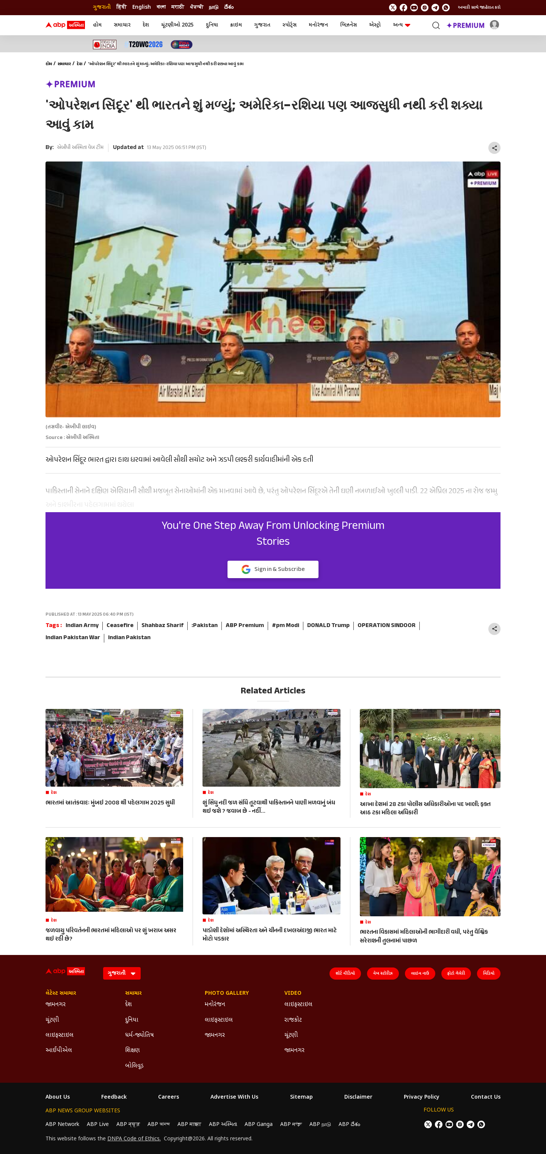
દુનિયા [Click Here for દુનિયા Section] (131, 1020)
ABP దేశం (349, 1124)
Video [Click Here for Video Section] (292, 993)
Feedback (114, 1097)
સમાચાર (122, 25)
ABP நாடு (320, 1124)
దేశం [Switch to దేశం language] (229, 7)
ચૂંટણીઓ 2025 (177, 25)
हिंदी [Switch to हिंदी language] (121, 7)
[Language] (122, 973)
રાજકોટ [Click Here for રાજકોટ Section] (293, 1020)
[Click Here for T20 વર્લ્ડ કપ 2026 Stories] (143, 44)
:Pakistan (204, 626)
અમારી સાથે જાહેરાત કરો (479, 8)
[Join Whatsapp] (445, 7)
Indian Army (82, 626)
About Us (58, 1097)
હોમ (97, 25)
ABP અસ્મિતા (223, 1124)
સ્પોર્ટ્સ (289, 25)
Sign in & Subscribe (273, 570)
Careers (168, 1097)
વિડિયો (488, 974)
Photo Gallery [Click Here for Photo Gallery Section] (227, 993)
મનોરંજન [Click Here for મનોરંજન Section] (215, 1005)
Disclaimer (358, 1097)
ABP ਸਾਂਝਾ (291, 1124)
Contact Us (485, 1097)
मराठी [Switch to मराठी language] (177, 7)
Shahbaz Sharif (162, 626)
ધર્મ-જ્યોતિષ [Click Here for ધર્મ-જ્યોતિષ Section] (139, 1036)
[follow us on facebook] (403, 7)
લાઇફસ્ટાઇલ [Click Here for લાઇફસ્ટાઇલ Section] (60, 1036)
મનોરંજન (318, 25)
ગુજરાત (262, 25)
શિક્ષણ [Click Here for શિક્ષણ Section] (132, 1051)
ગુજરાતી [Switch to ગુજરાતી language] (102, 7)
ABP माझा (189, 1124)
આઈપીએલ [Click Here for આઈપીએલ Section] (59, 1051)
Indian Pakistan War (73, 638)
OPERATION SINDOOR (387, 626)
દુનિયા (212, 25)
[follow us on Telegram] (435, 7)
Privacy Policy (421, 1097)
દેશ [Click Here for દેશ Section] (128, 1005)
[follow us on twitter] (392, 7)
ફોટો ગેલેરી (456, 974)
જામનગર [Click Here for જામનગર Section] (56, 1005)
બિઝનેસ (348, 25)
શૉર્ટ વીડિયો (345, 974)
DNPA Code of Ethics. (134, 1139)
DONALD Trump (328, 626)
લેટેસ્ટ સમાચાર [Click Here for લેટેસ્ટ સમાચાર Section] (61, 993)
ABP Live (98, 1124)
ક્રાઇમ (236, 25)
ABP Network (62, 1124)
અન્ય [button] (401, 25)
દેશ (146, 25)
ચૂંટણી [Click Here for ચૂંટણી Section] (52, 1020)
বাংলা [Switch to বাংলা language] (161, 7)
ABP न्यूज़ (128, 1124)
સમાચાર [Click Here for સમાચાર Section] (133, 993)
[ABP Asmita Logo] (65, 25)
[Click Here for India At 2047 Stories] (181, 44)
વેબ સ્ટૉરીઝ (383, 974)
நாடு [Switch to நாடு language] (213, 7)
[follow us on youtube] (414, 7)
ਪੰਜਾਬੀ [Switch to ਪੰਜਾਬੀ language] (196, 7)
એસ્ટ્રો (375, 25)
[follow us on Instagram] (424, 7)
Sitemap (301, 1097)
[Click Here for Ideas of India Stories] (105, 44)
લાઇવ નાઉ (420, 974)
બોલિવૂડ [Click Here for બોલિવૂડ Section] (134, 1066)
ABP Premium (245, 626)
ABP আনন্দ (158, 1124)
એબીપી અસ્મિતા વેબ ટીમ (80, 148)
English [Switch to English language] (141, 7)
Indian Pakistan (129, 638)
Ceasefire (120, 626)
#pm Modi (285, 626)
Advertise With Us (234, 1097)
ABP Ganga (259, 1124)
